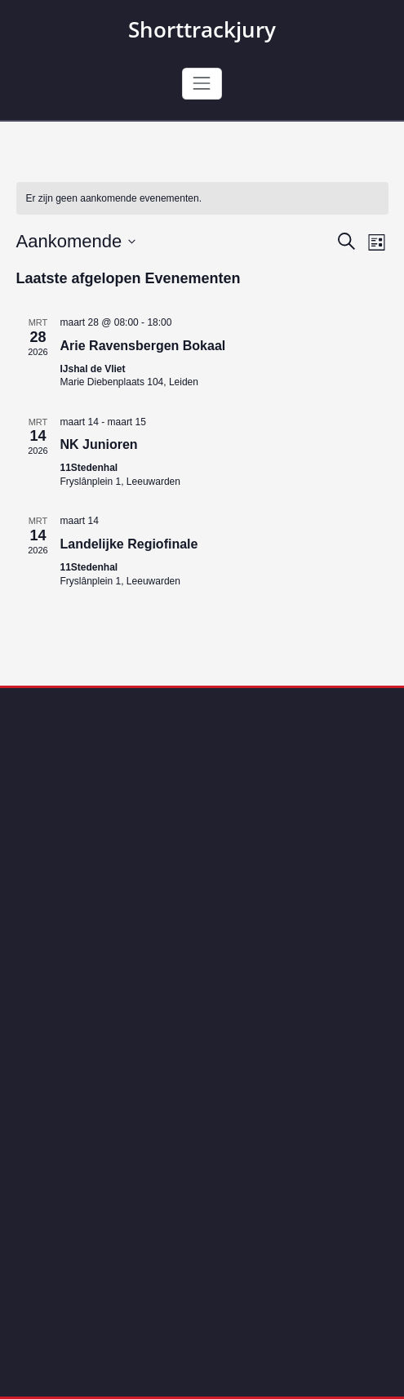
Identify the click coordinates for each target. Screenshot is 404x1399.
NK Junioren (99, 444)
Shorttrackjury (202, 29)
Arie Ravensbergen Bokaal (143, 346)
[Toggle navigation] (201, 83)
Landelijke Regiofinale (129, 544)
